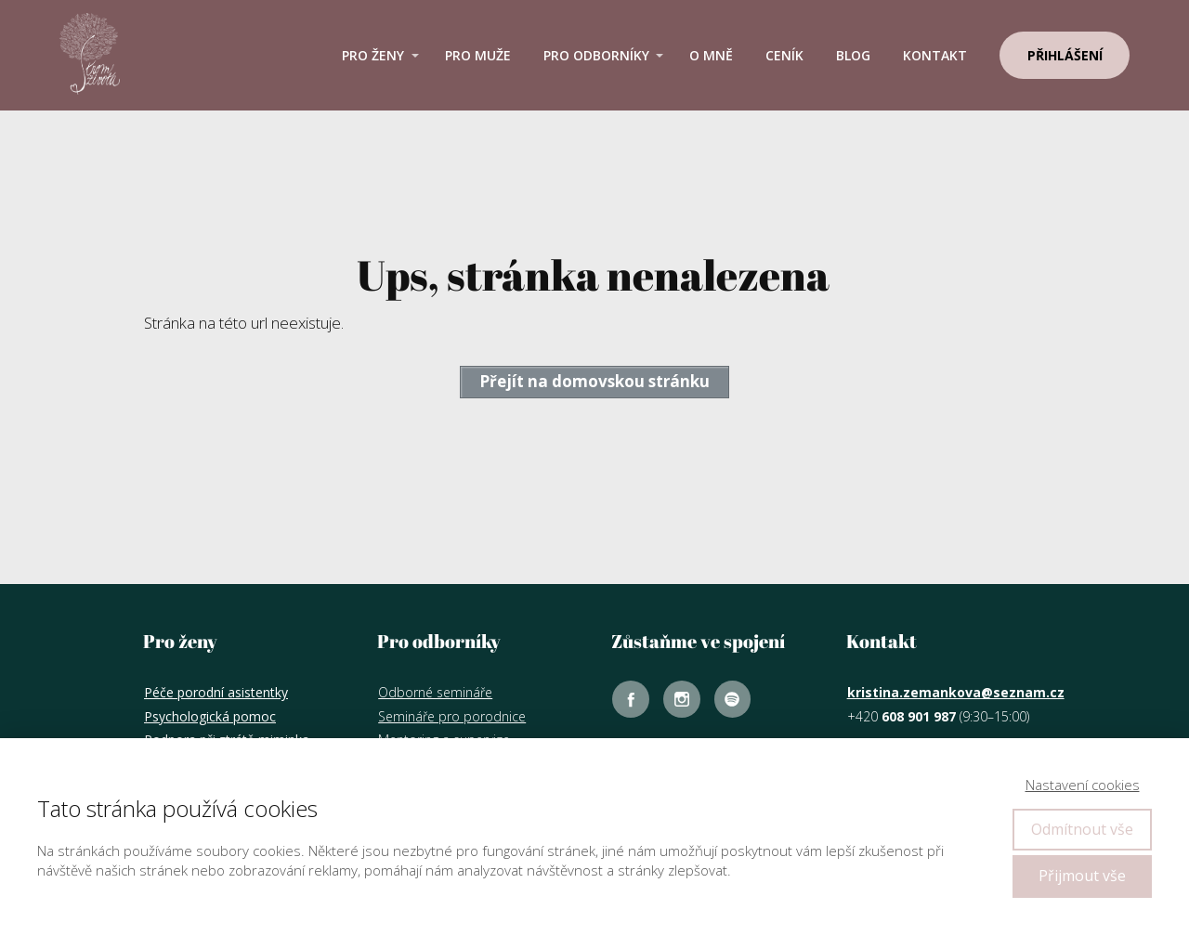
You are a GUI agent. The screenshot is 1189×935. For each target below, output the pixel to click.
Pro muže (478, 55)
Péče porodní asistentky (216, 692)
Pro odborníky (596, 55)
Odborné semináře (435, 692)
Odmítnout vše (1082, 829)
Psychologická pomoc (210, 716)
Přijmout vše (1082, 875)
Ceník (784, 55)
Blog (853, 55)
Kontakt (935, 55)
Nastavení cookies (1083, 784)
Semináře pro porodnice (452, 716)
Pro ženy (373, 55)
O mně (711, 55)
